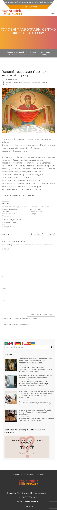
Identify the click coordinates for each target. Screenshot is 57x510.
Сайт (4, 300)
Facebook (29, 506)
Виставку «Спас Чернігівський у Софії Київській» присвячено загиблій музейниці (35, 412)
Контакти (40, 474)
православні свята (39, 82)
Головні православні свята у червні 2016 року (39, 208)
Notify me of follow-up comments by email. (20, 318)
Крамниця (30, 474)
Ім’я (4, 276)
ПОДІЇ (23, 474)
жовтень (9, 82)
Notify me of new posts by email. (16, 324)
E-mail (5, 288)
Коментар (5, 249)
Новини (16, 474)
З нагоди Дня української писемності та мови (11, 221)
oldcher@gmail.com (29, 501)
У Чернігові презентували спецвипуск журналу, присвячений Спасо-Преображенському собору (35, 361)
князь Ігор (18, 82)
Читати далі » (34, 371)
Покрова (26, 82)
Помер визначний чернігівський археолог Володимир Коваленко (14, 209)
